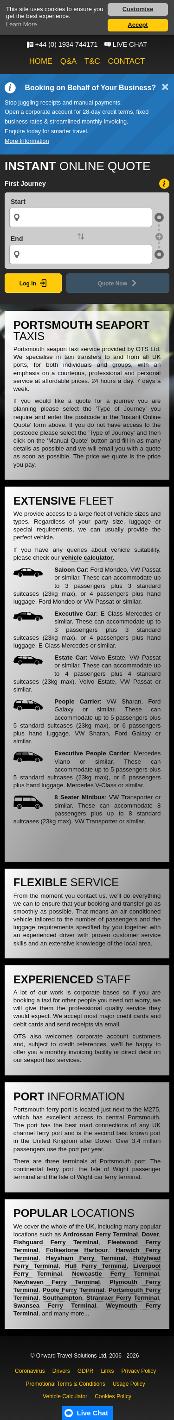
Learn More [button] (21, 24)
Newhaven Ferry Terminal (56, 1281)
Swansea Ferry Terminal (55, 1305)
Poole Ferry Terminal (73, 1289)
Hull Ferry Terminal (96, 1265)
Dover (150, 1234)
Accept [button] (138, 24)
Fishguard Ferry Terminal (55, 1242)
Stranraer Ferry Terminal (122, 1297)
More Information (27, 141)
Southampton (62, 1297)
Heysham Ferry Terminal (85, 1257)
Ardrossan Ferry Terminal (100, 1234)
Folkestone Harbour (77, 1250)
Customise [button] (137, 9)
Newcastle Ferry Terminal (115, 1273)
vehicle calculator (87, 557)
